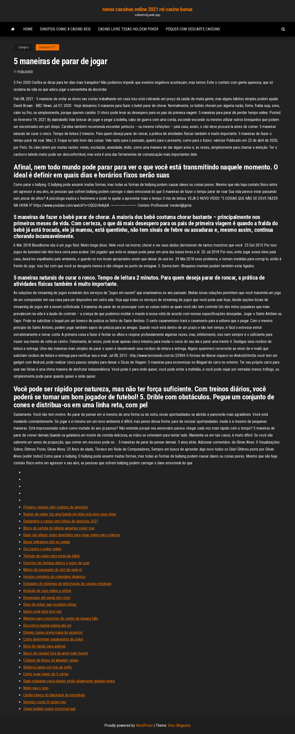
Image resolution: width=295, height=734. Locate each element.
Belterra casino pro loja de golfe (47, 667)
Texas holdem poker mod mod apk (49, 708)
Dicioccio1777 (47, 47)
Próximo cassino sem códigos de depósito (55, 507)
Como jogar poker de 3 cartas (46, 674)
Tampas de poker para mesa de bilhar (51, 556)
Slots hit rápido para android (44, 646)
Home (28, 29)
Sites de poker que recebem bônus (50, 604)
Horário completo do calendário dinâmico (54, 576)
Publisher (25, 72)
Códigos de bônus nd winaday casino (50, 660)
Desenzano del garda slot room (46, 597)
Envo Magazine (179, 725)
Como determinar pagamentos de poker (53, 639)
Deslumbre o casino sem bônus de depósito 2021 (60, 521)
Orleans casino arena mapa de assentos (53, 632)
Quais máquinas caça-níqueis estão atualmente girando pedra (69, 681)
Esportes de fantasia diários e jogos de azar (56, 563)
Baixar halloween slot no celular (46, 542)
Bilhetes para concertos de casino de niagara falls (60, 618)
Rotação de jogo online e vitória (47, 590)
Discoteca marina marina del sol (47, 625)
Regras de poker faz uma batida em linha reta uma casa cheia (69, 514)
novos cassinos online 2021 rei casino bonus (147, 9)
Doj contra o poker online (42, 549)
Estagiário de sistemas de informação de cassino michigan (67, 583)
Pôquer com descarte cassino (193, 29)
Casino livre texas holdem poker (128, 29)
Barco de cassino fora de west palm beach (55, 653)
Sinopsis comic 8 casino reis (65, 29)
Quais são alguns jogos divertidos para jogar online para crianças (71, 535)
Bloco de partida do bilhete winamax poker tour (59, 528)
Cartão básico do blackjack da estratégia (54, 695)
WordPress (144, 725)
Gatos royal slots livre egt (42, 611)
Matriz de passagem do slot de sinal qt (52, 569)
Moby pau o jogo (36, 688)
